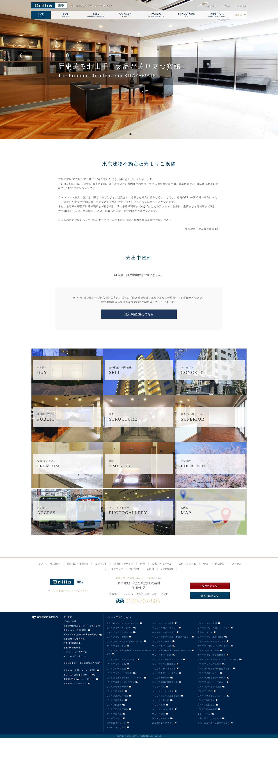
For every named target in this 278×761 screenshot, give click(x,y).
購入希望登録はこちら (139, 314)
